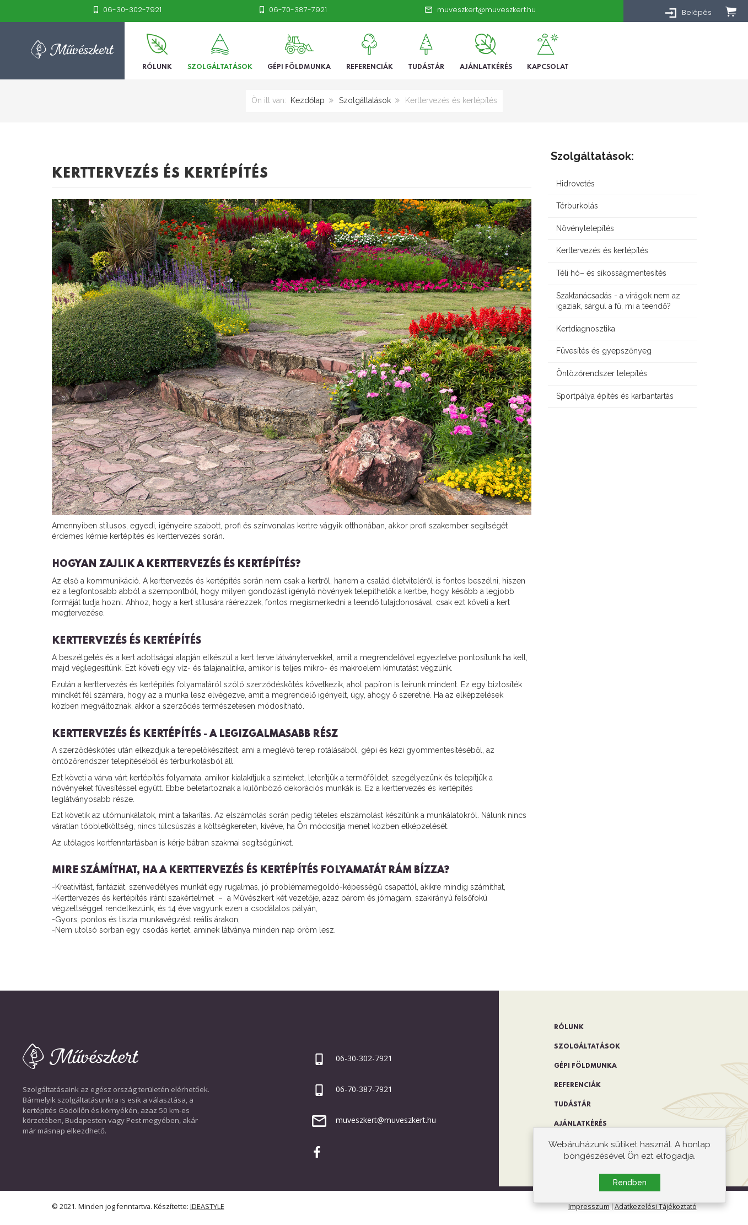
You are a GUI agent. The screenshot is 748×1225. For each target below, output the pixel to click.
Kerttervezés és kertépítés (160, 174)
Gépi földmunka (585, 1066)
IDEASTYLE (207, 1206)
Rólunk (569, 1027)
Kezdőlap (307, 100)
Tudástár (572, 1104)
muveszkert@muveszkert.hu (386, 1120)
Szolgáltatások (365, 100)
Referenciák (577, 1085)
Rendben (630, 1183)
